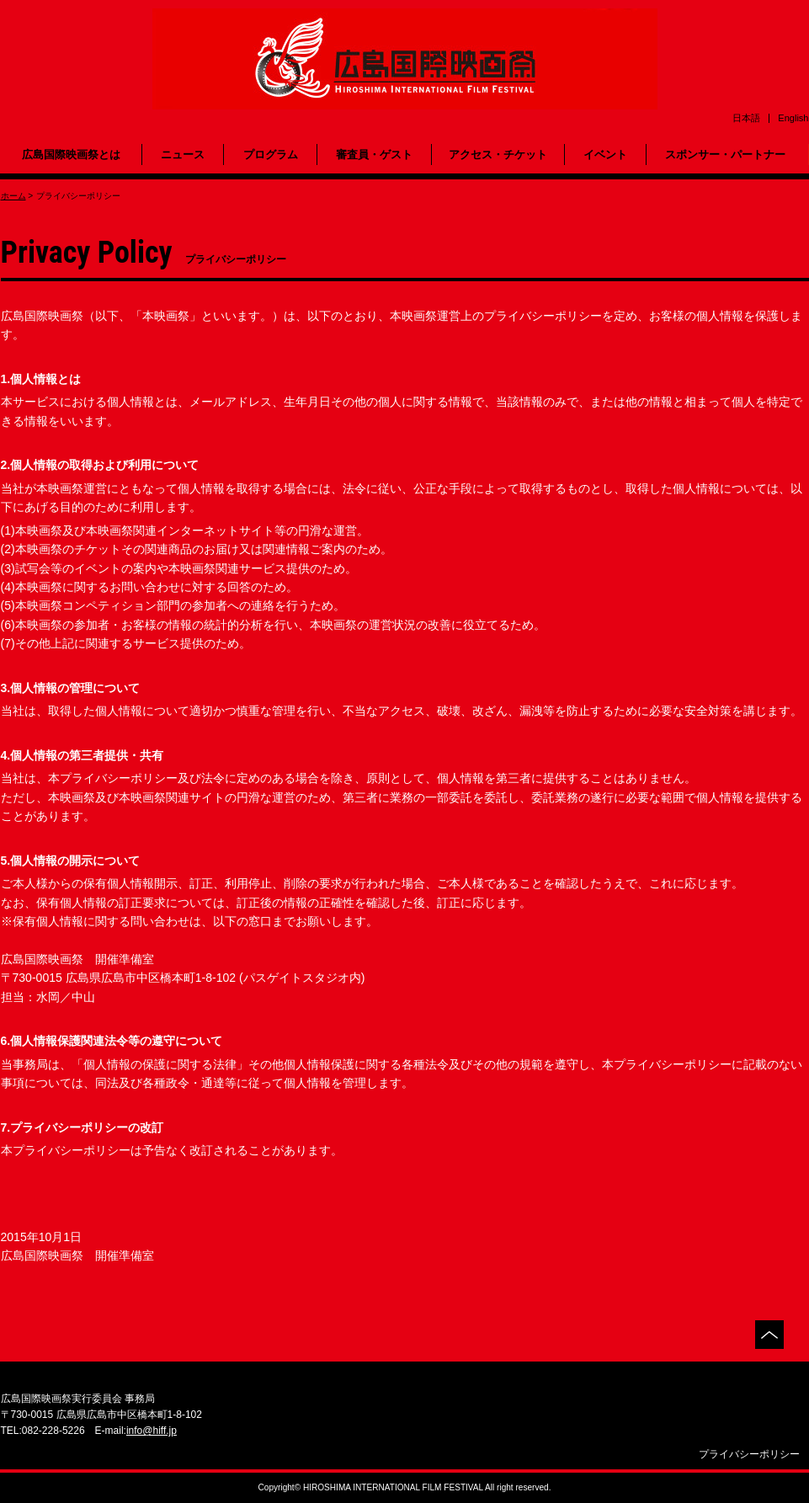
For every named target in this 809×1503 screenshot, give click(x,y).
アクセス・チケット (498, 154)
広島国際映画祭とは (71, 154)
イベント (605, 154)
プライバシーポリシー (749, 1454)
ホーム (13, 195)
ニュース (183, 154)
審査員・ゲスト (374, 154)
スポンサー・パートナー (725, 154)
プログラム (270, 154)
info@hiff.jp (151, 1430)
